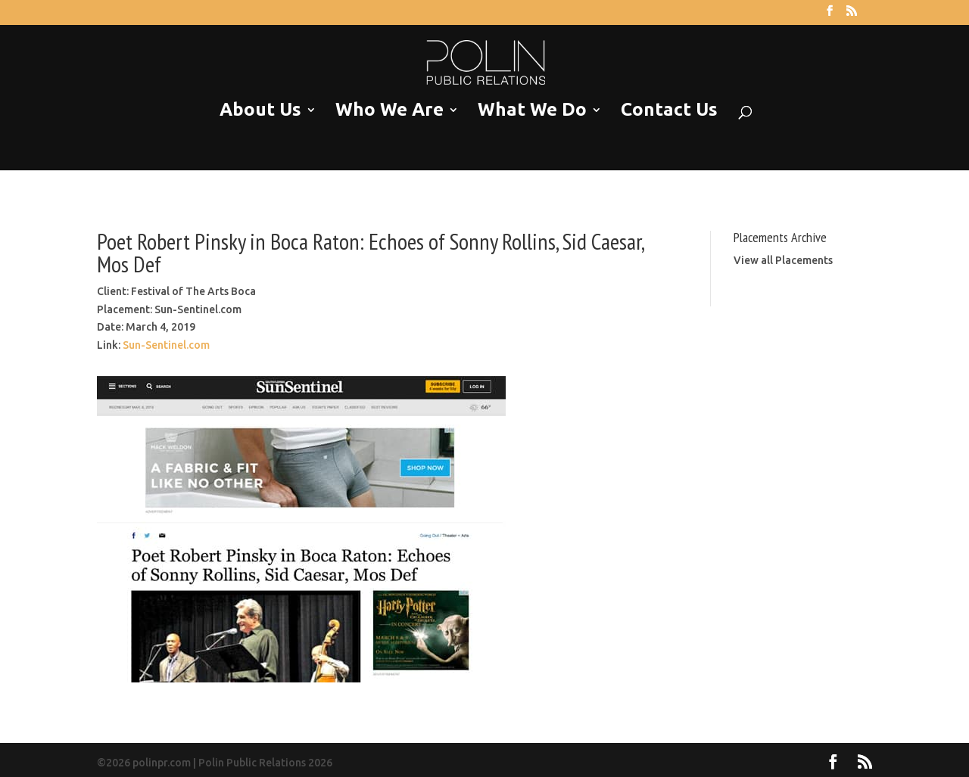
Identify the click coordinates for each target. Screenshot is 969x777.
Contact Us (669, 110)
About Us (260, 110)
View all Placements (783, 260)
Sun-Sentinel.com (166, 345)
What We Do (532, 110)
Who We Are (389, 110)
